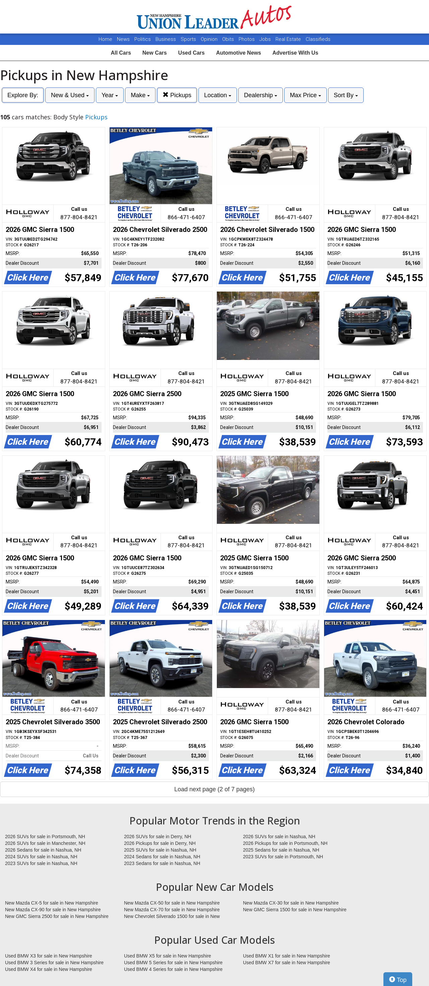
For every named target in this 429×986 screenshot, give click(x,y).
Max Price (305, 95)
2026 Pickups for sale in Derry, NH (160, 843)
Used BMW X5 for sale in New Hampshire (167, 956)
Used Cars (191, 53)
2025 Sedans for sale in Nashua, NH (281, 850)
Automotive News (238, 53)
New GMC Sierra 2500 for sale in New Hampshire (57, 916)
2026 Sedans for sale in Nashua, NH (43, 850)
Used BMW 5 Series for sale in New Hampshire (173, 962)
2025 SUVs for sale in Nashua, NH (160, 850)
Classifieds (318, 39)
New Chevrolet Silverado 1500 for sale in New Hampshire (172, 917)
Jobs (265, 39)
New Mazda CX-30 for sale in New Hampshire (291, 903)
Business (166, 39)
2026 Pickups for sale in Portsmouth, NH (285, 843)
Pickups (177, 95)
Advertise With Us (295, 53)
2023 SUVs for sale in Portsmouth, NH (283, 856)
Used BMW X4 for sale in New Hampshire (48, 969)
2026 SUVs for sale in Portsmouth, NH (45, 836)
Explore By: (22, 95)
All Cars (121, 53)
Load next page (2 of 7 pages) (214, 789)
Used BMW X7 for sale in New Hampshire (286, 962)
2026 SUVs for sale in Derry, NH (157, 836)
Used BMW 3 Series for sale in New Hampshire (54, 962)
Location (217, 95)
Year (110, 95)
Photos (247, 39)
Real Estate (288, 39)
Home (105, 39)
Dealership (260, 95)
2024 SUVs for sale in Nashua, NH (41, 856)
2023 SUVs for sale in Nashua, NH (41, 863)
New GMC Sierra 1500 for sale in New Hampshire (295, 909)
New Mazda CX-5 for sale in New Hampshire (51, 903)
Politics (142, 39)
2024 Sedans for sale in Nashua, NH (162, 856)
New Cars (154, 53)
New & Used (70, 95)
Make (140, 95)
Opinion (210, 39)
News (123, 39)
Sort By (346, 95)
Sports (189, 39)
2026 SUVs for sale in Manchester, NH (45, 843)
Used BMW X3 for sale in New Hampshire (48, 956)
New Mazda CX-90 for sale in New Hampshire (53, 909)
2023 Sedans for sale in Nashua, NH (162, 863)
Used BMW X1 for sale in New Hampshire (286, 956)
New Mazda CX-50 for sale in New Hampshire (172, 903)
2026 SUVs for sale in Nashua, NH (279, 836)
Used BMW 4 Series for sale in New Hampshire (173, 969)
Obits (228, 39)
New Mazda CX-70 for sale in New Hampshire (172, 909)
